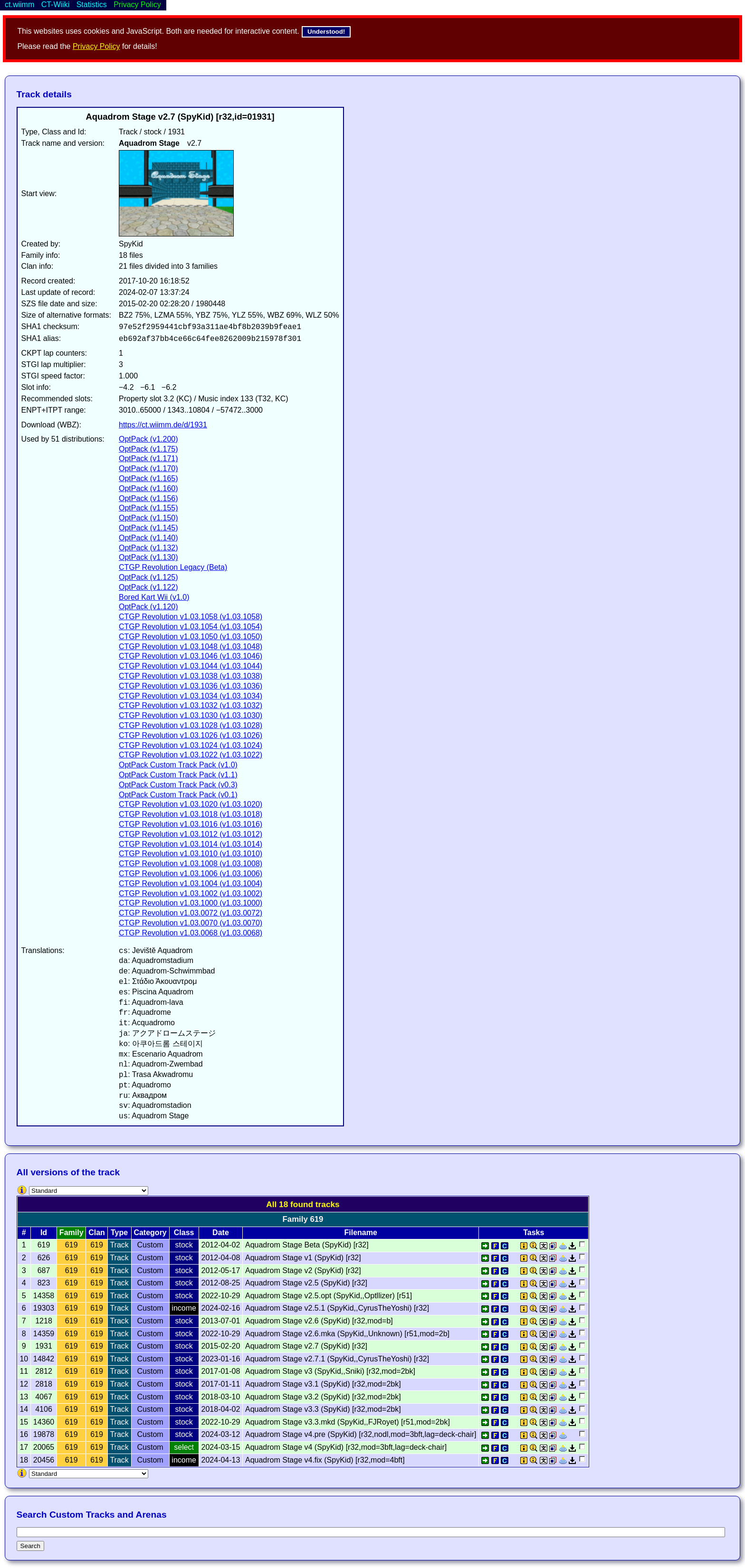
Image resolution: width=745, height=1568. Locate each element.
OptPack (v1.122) (148, 587)
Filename (360, 1232)
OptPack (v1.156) (148, 498)
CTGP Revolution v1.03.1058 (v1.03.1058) (190, 617)
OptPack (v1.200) (148, 439)
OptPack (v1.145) (148, 528)
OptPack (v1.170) (148, 468)
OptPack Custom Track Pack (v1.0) (178, 765)
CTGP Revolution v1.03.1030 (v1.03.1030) (190, 715)
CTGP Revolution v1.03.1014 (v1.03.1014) (190, 844)
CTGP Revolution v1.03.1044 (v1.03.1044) (190, 666)
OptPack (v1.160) (148, 488)
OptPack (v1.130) (148, 557)
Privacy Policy (96, 46)
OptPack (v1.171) (148, 458)
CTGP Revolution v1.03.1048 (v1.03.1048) (190, 646)
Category (150, 1232)
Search (30, 1545)
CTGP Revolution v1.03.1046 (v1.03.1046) (190, 656)
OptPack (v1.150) (148, 518)
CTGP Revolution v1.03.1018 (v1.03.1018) (190, 814)
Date (220, 1232)
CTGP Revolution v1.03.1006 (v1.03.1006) (190, 873)
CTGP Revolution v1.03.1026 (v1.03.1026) (190, 735)
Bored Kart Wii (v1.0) (154, 597)
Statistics (91, 4)
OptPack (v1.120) (148, 607)
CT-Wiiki (55, 4)
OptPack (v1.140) (148, 538)
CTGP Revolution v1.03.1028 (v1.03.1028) (190, 725)
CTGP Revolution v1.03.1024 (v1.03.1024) (190, 745)
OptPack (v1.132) (148, 548)
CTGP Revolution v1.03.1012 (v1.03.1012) (190, 834)
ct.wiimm (19, 4)
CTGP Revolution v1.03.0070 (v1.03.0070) (190, 923)
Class (184, 1232)
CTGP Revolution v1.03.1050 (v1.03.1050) (190, 637)
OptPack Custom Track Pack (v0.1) (178, 795)
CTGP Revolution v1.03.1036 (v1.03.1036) (190, 686)
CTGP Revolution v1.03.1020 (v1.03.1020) (190, 804)
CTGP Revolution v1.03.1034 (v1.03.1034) (190, 696)
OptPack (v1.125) (148, 577)
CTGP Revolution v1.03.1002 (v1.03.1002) (190, 893)
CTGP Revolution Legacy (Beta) (173, 567)
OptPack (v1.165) (148, 478)
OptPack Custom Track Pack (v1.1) (178, 775)
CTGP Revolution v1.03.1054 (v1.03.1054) (190, 627)
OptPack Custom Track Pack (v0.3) (178, 785)
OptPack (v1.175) (148, 449)
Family (71, 1232)
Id (43, 1232)
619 (71, 1245)
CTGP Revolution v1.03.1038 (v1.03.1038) (190, 676)
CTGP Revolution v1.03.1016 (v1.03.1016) (190, 824)
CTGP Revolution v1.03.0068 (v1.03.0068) (190, 933)
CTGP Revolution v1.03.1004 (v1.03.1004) (190, 883)
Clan (96, 1232)
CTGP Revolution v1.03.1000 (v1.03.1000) (190, 903)
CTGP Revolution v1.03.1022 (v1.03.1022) (190, 755)
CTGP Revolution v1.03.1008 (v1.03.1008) (190, 864)
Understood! (326, 31)
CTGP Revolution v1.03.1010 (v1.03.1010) (190, 854)
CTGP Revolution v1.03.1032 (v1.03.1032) (190, 705)
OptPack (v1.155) (148, 508)
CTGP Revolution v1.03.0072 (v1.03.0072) (190, 913)
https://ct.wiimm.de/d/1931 (163, 425)
